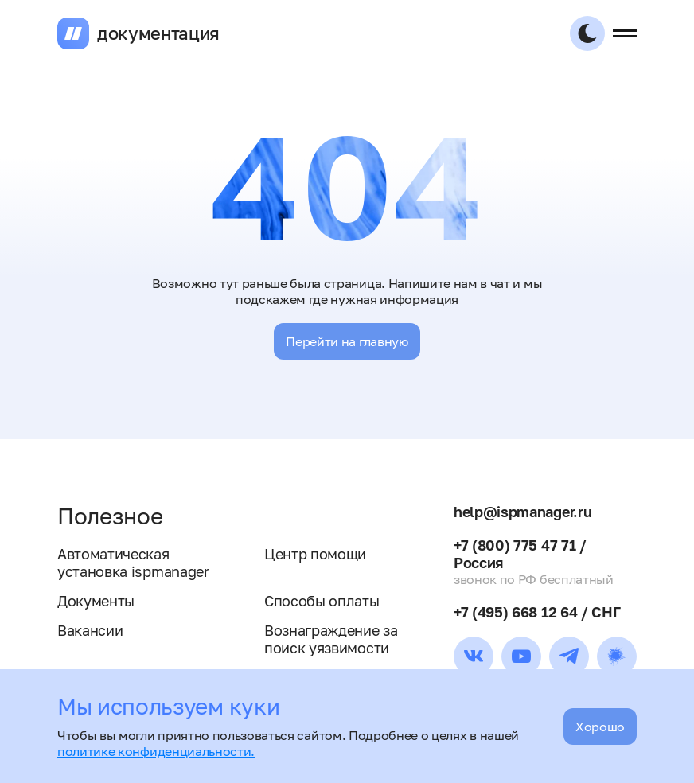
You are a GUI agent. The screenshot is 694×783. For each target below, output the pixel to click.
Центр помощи (315, 554)
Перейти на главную (346, 341)
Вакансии (90, 630)
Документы (96, 601)
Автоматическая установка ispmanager (133, 562)
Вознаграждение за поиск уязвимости (331, 638)
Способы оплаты (322, 601)
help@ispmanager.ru (522, 511)
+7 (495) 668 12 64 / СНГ (537, 612)
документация (158, 33)
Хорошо (600, 726)
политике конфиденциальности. (156, 751)
